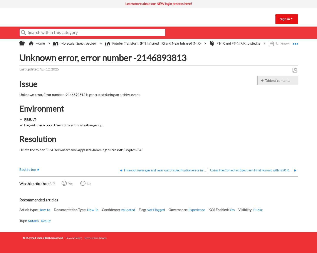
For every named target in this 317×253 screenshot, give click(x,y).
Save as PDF (294, 70)
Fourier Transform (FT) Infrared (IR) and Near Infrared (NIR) (153, 43)
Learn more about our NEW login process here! (158, 4)
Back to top (27, 169)
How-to (44, 210)
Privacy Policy (74, 238)
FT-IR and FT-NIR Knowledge (235, 43)
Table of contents (277, 80)
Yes (70, 183)
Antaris (33, 221)
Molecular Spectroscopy (75, 43)
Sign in (285, 19)
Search (23, 32)
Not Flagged (156, 210)
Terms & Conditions (95, 238)
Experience (196, 210)
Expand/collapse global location (295, 42)
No (89, 183)
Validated (128, 210)
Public (258, 210)
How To (92, 210)
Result (46, 221)
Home (37, 43)
